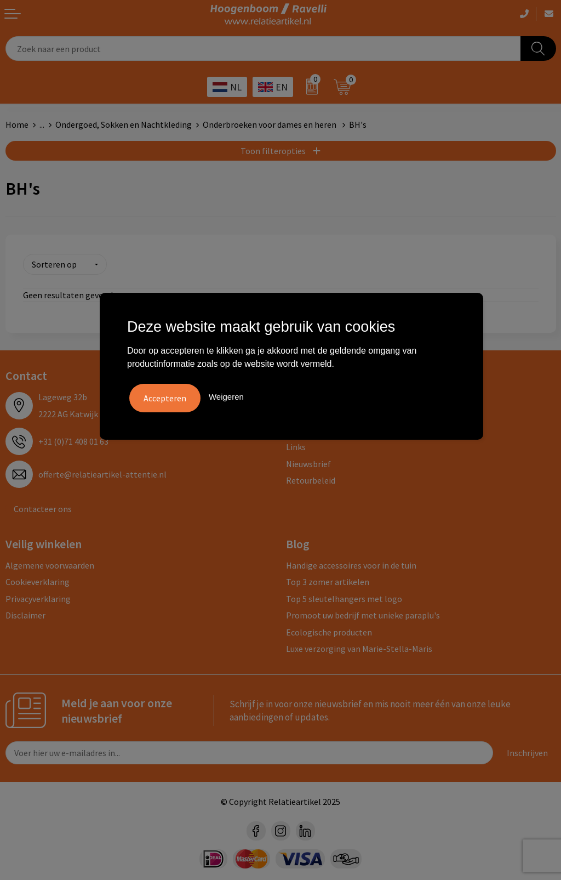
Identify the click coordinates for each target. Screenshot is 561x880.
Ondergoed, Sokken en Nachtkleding (123, 124)
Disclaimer (25, 613)
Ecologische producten (329, 629)
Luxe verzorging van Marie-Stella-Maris (359, 646)
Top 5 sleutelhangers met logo (344, 597)
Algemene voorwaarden (49, 563)
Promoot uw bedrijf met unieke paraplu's (363, 613)
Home (16, 124)
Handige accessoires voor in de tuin (351, 563)
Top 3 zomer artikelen (327, 580)
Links (296, 445)
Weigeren (226, 395)
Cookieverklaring (37, 580)
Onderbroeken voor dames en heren (270, 124)
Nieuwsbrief (308, 462)
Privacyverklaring (38, 597)
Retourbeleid (310, 478)
